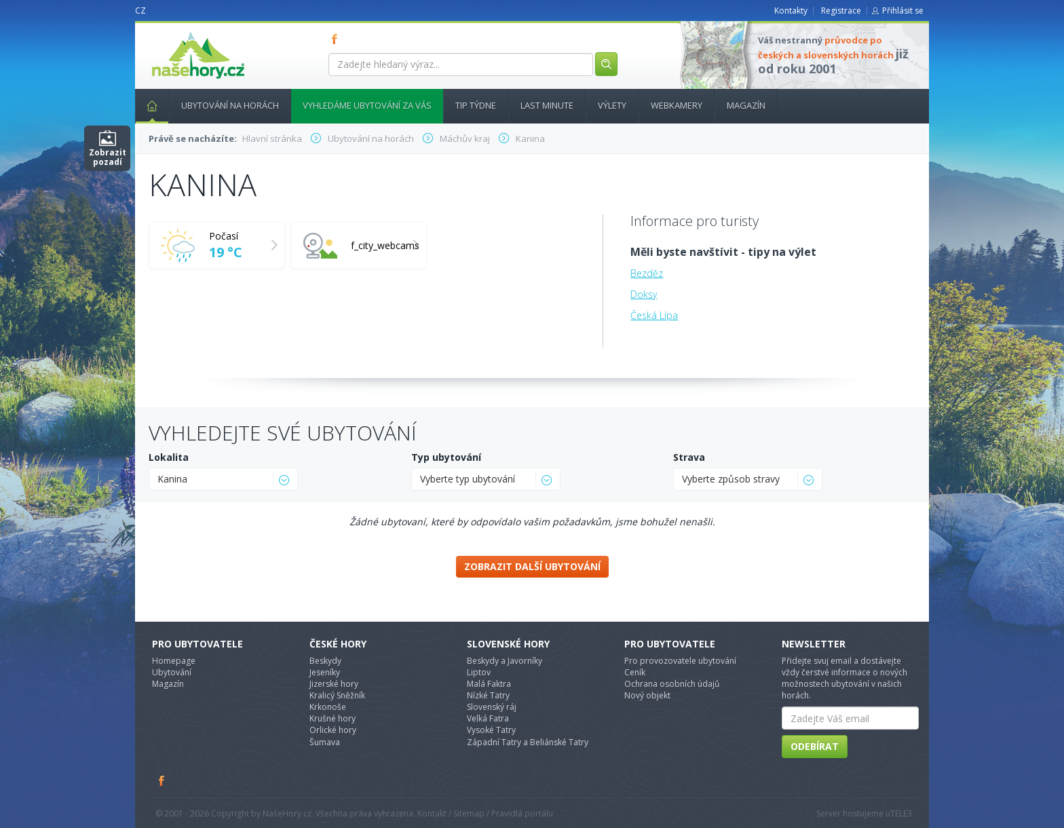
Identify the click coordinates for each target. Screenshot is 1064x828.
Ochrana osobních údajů (671, 684)
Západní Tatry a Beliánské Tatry (527, 742)
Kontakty (791, 10)
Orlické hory (332, 730)
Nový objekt (647, 695)
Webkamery (676, 105)
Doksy (643, 294)
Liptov (479, 672)
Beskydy (325, 660)
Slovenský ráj (491, 707)
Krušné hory (332, 718)
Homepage (173, 660)
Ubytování (171, 672)
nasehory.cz (173, 31)
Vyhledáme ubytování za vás (367, 105)
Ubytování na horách (230, 105)
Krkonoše (327, 707)
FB (337, 38)
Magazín (746, 105)
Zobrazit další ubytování (532, 566)
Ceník (634, 672)
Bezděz (646, 273)
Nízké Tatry (488, 695)
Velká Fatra (488, 718)
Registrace (841, 10)
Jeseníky (324, 672)
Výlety (612, 105)
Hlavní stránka (146, 105)
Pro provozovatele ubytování (680, 660)
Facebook (162, 780)
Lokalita (169, 457)
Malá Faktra (489, 684)
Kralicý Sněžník (337, 695)
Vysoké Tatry (491, 730)
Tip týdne (475, 105)
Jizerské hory (333, 684)
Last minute (546, 105)
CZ (140, 10)
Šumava (324, 742)
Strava (689, 457)
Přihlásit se (903, 10)
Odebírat (815, 746)
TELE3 (901, 813)
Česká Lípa (654, 315)
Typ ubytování (446, 457)
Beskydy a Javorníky (504, 660)
